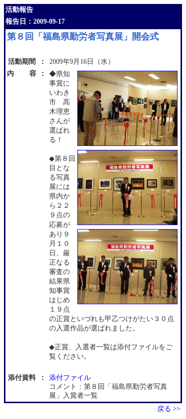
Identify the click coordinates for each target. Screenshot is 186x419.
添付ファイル (70, 377)
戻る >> (169, 409)
